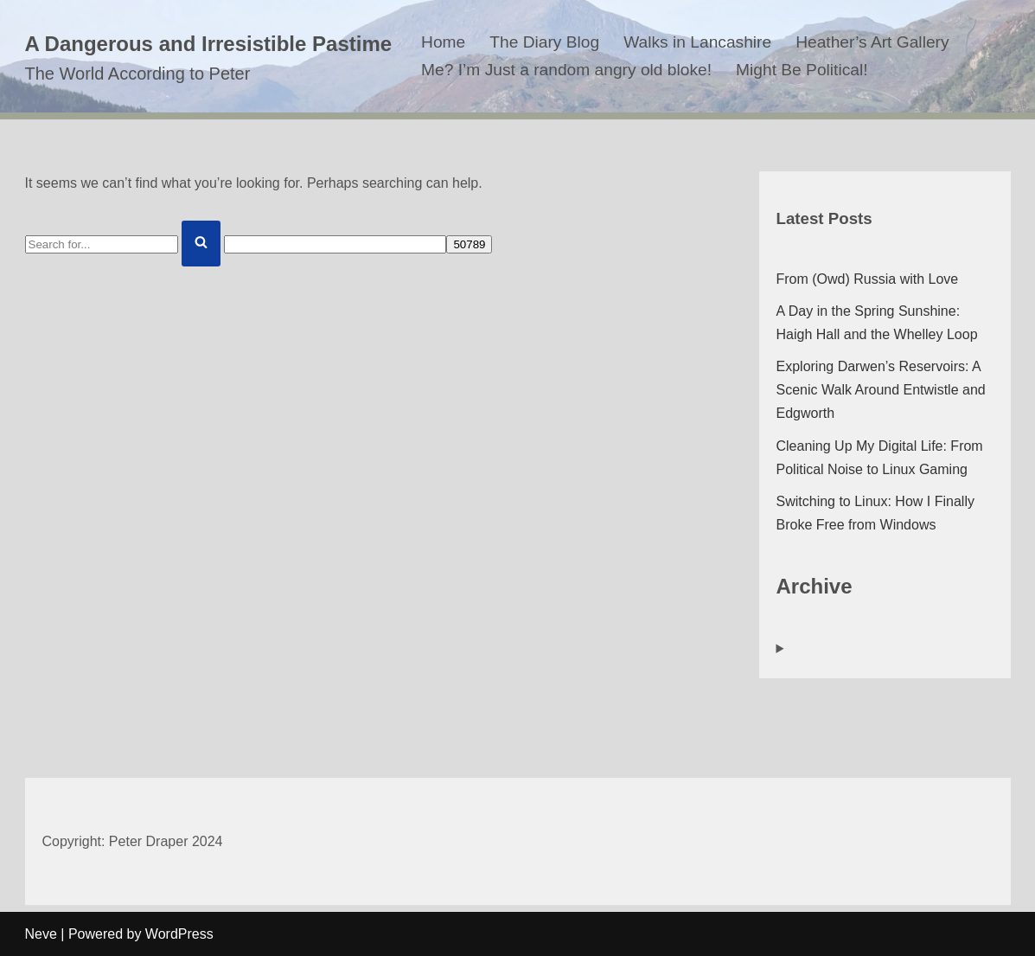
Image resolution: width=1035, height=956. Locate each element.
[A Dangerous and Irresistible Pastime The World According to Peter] (209, 57)
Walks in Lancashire (697, 42)
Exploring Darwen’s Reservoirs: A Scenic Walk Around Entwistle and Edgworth (881, 389)
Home (443, 42)
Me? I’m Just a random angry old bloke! (566, 70)
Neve (41, 934)
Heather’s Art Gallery (872, 42)
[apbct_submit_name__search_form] (469, 244)
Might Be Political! (802, 70)
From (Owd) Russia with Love (867, 279)
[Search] (101, 244)
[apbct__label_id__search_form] (335, 244)
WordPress (179, 934)
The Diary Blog (544, 42)
